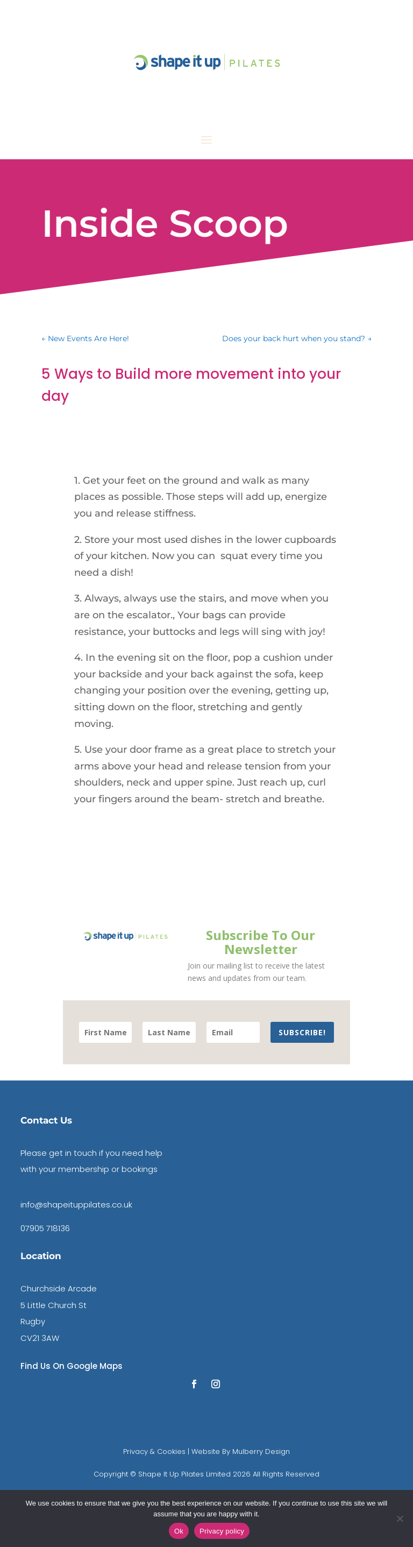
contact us (350, 19)
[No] (399, 1518)
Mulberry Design (260, 1451)
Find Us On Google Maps (71, 1366)
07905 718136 (45, 1228)
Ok (178, 1531)
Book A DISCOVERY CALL (330, 111)
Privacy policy (222, 1531)
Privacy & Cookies (154, 1451)
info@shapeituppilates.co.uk (76, 1204)
